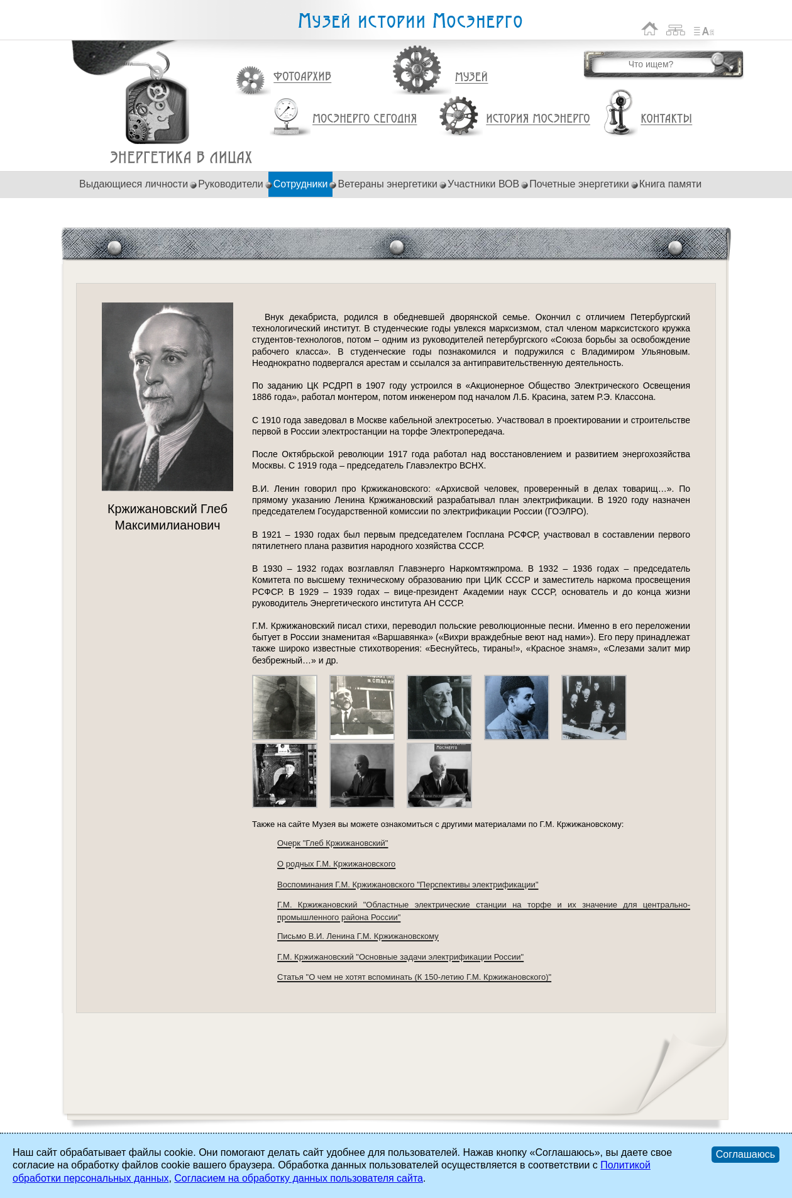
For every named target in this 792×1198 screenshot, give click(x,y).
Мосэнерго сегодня (365, 119)
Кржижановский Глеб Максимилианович (181, 157)
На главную (650, 28)
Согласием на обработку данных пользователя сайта (298, 1178)
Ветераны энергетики (387, 184)
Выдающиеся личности (133, 184)
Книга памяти (670, 184)
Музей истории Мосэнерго (409, 21)
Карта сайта (676, 28)
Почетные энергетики (579, 184)
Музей (472, 77)
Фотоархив (302, 77)
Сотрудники (300, 184)
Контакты (666, 119)
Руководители (230, 184)
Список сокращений (704, 28)
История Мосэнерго (538, 119)
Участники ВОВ (483, 184)
